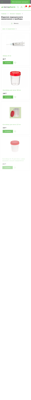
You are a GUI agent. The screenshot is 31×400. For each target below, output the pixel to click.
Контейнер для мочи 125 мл (11, 124)
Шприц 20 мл (7, 55)
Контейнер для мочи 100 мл (12, 90)
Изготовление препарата (20, 2)
